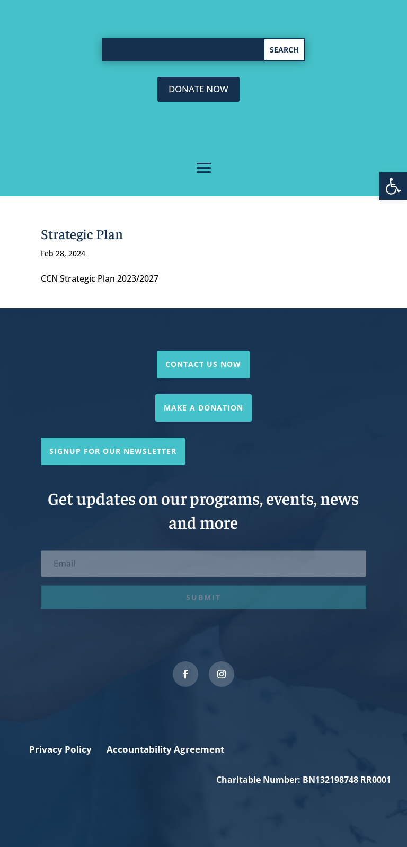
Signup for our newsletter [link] (112, 451)
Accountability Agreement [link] (165, 749)
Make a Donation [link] (203, 408)
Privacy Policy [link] (60, 749)
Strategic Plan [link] (82, 233)
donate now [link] (198, 89)
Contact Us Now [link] (203, 364)
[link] (393, 186)
